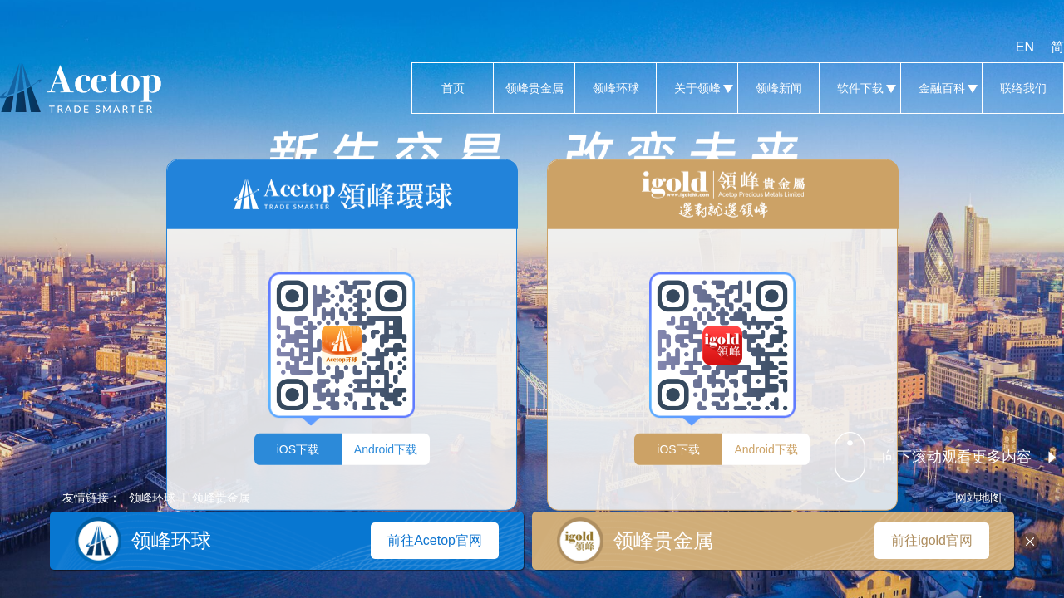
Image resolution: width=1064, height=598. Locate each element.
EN (1025, 47)
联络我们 (1023, 88)
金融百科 (941, 88)
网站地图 (978, 497)
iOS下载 (298, 448)
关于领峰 (697, 88)
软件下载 (860, 88)
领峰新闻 (778, 88)
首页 (452, 88)
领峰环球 (615, 88)
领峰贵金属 (534, 88)
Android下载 (385, 448)
